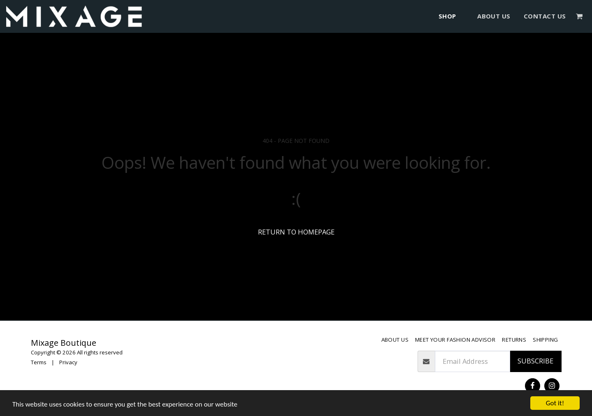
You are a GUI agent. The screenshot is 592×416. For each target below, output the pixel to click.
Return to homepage (296, 232)
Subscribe (535, 360)
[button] (579, 16)
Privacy (68, 362)
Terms (38, 362)
